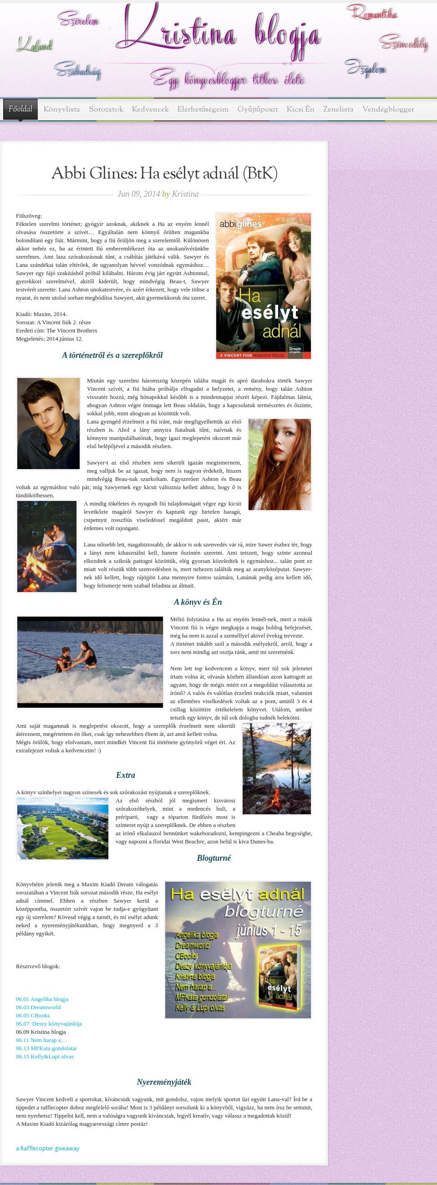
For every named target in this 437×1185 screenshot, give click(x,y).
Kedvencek (150, 109)
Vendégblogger (388, 109)
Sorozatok (106, 109)
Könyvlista (62, 109)
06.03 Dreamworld (38, 1007)
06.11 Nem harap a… (41, 1040)
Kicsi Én (301, 109)
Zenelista (338, 109)
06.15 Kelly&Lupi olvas (45, 1056)
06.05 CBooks (33, 1015)
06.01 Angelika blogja (42, 999)
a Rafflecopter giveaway (47, 1148)
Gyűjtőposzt (258, 109)
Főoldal (20, 109)
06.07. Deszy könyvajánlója (49, 1023)
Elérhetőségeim (203, 109)
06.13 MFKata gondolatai (46, 1048)
